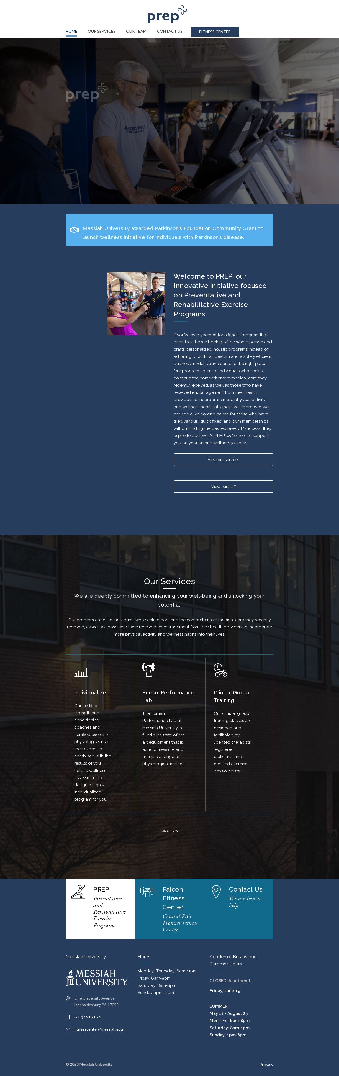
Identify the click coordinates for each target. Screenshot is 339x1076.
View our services (224, 460)
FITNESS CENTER (215, 31)
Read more (169, 830)
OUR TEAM (136, 31)
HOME (71, 31)
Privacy (266, 1064)
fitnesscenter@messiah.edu (98, 1029)
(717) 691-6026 (87, 1017)
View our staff (223, 486)
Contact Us (246, 889)
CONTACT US (170, 31)
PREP (101, 889)
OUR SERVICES (101, 31)
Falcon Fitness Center (174, 898)
